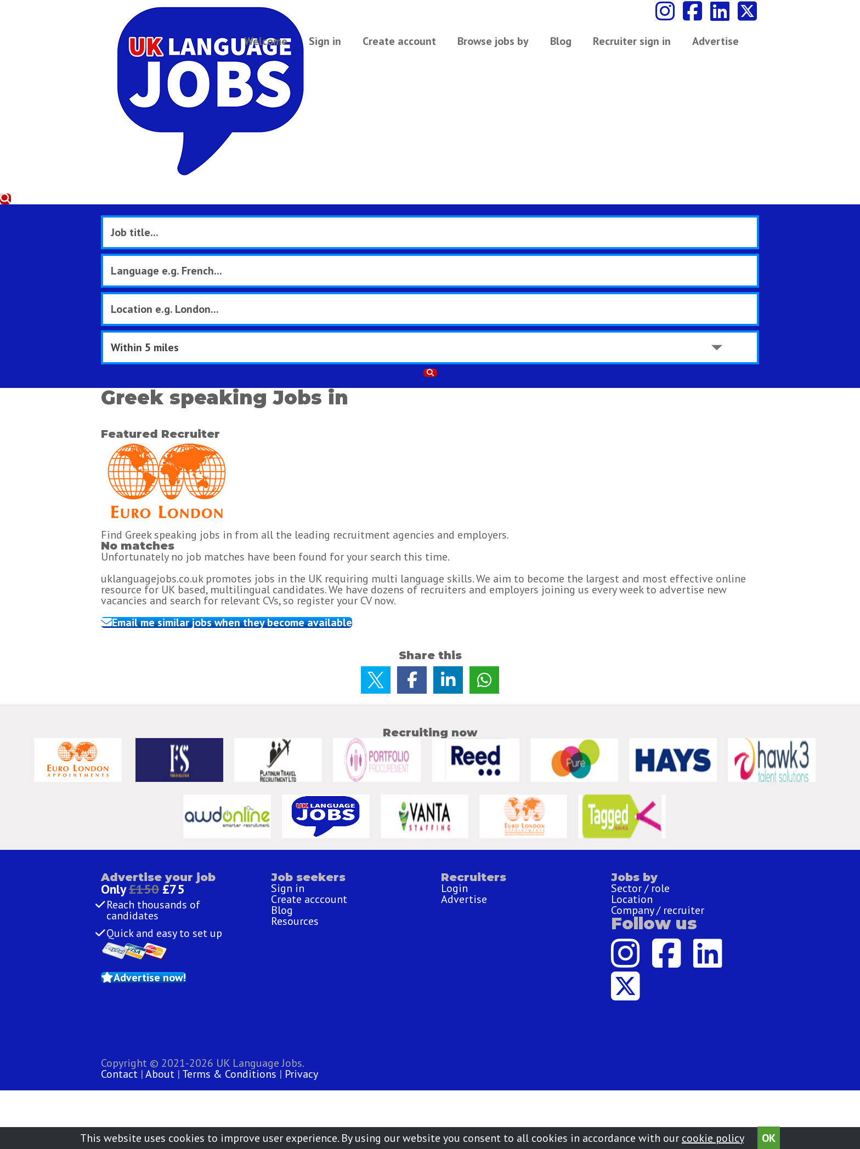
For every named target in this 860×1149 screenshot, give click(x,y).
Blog (566, 46)
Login (454, 841)
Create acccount (309, 860)
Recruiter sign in (700, 46)
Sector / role (640, 841)
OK (769, 1134)
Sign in (330, 46)
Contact (341, 1084)
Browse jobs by (498, 46)
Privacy (522, 1084)
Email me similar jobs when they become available (269, 423)
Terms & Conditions (450, 1084)
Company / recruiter (657, 879)
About (380, 1084)
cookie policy (713, 1134)
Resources (295, 898)
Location (632, 860)
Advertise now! (184, 970)
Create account (405, 46)
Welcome (271, 46)
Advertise (619, 46)
